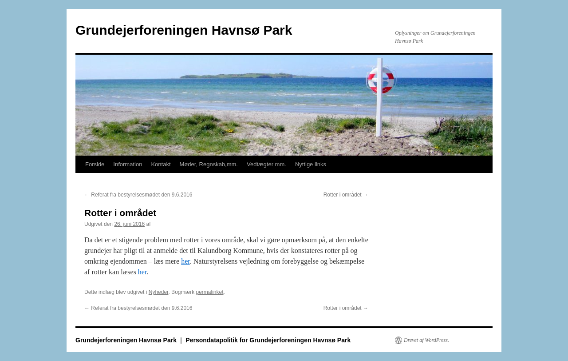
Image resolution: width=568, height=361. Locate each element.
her (185, 261)
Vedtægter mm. (266, 164)
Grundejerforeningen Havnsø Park (183, 30)
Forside (94, 164)
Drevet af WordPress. (426, 340)
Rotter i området (345, 195)
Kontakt (160, 164)
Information (127, 164)
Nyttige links (310, 164)
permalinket (209, 292)
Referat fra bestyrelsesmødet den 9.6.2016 (138, 195)
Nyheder (159, 292)
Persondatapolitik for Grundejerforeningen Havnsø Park (268, 340)
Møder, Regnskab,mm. (209, 164)
